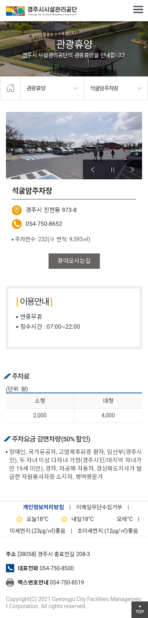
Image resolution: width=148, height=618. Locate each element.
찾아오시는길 (74, 260)
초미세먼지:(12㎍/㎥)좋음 (107, 531)
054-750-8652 (44, 223)
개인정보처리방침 (43, 507)
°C (118, 519)
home (10, 88)
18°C (31, 519)
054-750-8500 (56, 568)
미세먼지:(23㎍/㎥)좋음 (38, 531)
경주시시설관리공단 (41, 12)
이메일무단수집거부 (99, 507)
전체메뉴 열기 (138, 10)
